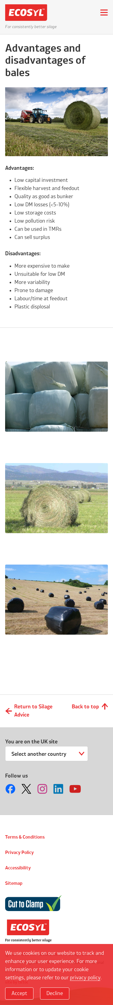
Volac (28, 931)
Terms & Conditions (25, 837)
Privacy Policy (19, 852)
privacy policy (85, 978)
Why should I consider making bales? (51, 651)
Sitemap (13, 883)
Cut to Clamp (33, 903)
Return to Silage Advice (33, 711)
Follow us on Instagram (43, 789)
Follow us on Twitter (27, 789)
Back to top (85, 707)
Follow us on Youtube (75, 789)
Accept (19, 993)
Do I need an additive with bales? (55, 543)
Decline (54, 993)
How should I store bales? (44, 442)
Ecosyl (28, 12)
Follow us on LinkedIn (59, 789)
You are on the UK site (31, 742)
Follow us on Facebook (11, 789)
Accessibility (18, 868)
